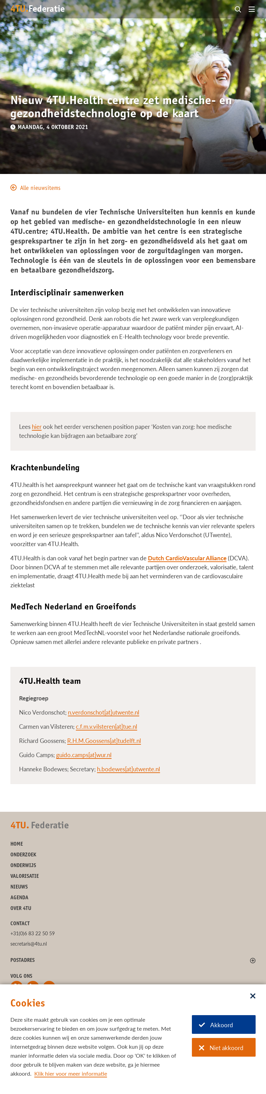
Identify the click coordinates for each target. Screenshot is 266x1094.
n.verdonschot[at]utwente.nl (103, 712)
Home (16, 844)
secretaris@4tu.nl (28, 944)
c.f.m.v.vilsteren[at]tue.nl (106, 726)
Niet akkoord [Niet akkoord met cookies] (221, 1047)
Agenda (19, 898)
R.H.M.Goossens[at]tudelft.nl (104, 740)
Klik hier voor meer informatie (70, 1073)
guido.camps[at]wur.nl (84, 755)
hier (37, 426)
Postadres (22, 960)
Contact (20, 924)
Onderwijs (23, 865)
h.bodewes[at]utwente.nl (128, 769)
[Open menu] (252, 9)
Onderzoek (23, 855)
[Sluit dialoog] (253, 996)
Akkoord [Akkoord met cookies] (216, 1025)
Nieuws (19, 887)
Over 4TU (20, 908)
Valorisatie (24, 876)
